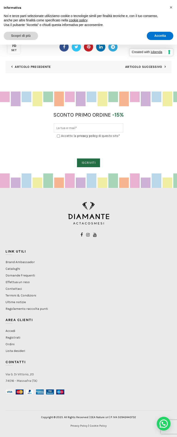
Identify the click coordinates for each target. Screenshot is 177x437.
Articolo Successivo (143, 67)
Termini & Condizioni (21, 295)
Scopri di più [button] (21, 35)
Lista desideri (15, 351)
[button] (164, 424)
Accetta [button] (160, 35)
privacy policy (87, 136)
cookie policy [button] (78, 20)
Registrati (13, 337)
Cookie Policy (98, 425)
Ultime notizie (16, 302)
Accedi (10, 331)
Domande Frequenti (20, 275)
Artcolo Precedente (33, 67)
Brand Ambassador (20, 262)
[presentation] (89, 149)
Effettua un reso (18, 282)
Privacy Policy (79, 425)
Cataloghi (13, 269)
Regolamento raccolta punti (27, 309)
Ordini (10, 344)
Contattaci (14, 289)
